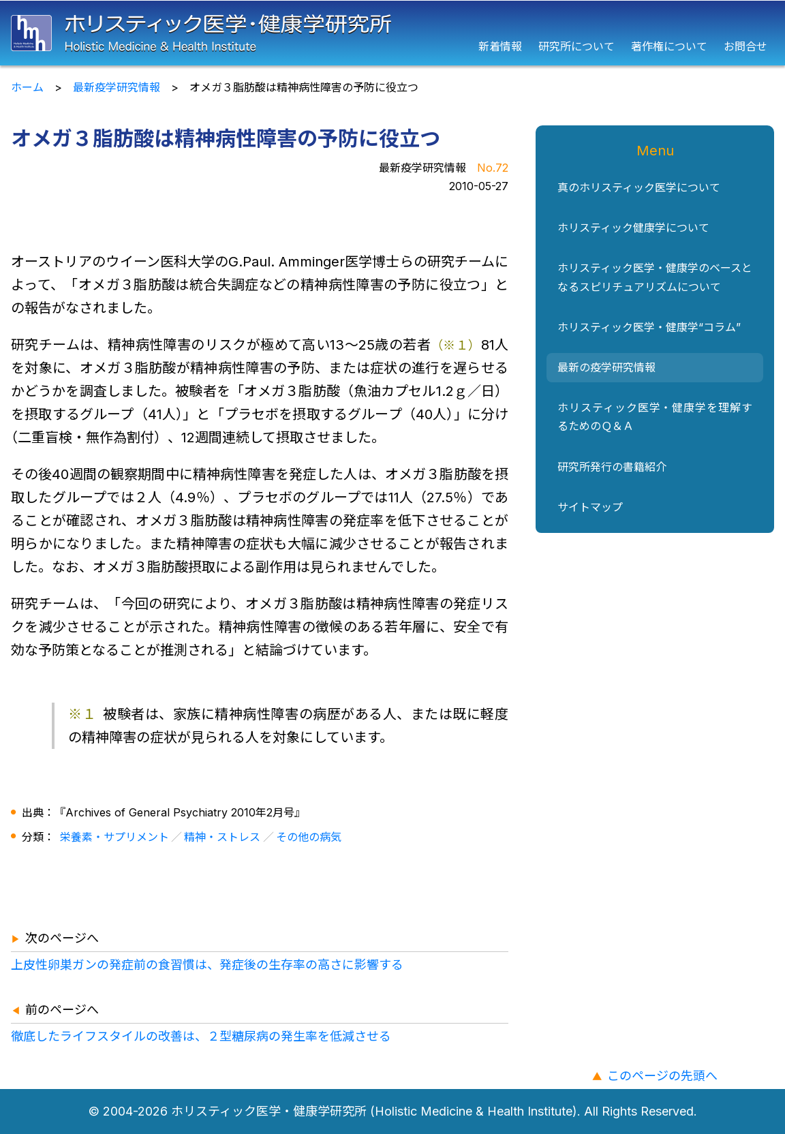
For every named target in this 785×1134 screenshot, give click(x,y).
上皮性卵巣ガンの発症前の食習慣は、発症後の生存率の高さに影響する (207, 964)
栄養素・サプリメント (114, 837)
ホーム (27, 87)
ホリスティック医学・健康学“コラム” (649, 327)
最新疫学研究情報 (116, 87)
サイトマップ (590, 507)
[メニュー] (773, 33)
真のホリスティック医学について (638, 187)
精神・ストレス (222, 837)
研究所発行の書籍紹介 (611, 467)
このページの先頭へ (662, 1076)
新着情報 (500, 46)
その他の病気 (308, 837)
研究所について (576, 46)
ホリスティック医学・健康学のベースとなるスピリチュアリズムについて (654, 277)
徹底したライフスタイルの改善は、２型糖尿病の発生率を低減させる (201, 1036)
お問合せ (745, 46)
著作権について (669, 46)
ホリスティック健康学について (633, 227)
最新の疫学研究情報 (606, 367)
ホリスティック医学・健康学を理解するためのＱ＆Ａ (654, 417)
